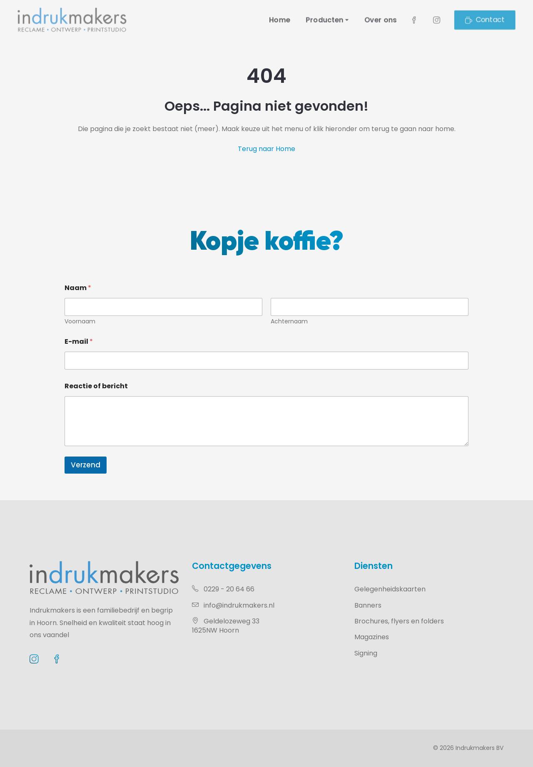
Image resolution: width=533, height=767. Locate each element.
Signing (365, 653)
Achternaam (289, 321)
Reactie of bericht (96, 386)
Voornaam (80, 321)
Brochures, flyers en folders (399, 621)
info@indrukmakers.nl (233, 605)
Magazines (371, 637)
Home (281, 19)
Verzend (85, 465)
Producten (332, 19)
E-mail (79, 341)
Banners (367, 605)
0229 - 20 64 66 (223, 589)
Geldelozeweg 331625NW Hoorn (225, 625)
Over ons (396, 19)
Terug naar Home (266, 149)
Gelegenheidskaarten (390, 589)
